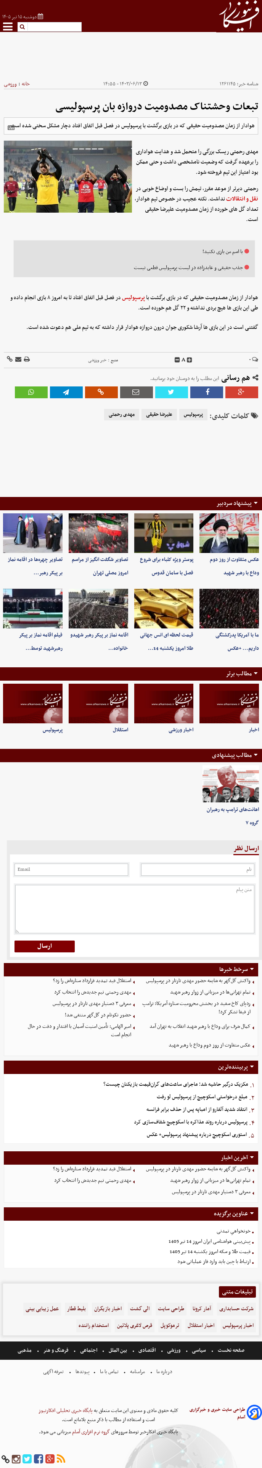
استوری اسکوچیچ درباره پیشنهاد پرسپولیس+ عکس (197, 1134)
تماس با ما (109, 1371)
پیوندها (82, 1371)
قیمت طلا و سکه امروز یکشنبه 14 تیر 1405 (210, 1251)
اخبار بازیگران (108, 1309)
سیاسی (199, 1350)
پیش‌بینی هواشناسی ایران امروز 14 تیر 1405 (210, 1241)
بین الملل (118, 1350)
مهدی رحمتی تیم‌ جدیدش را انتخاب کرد (92, 992)
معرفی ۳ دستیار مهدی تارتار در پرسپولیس (92, 1003)
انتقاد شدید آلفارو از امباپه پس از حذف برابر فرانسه (196, 1109)
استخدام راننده (94, 1325)
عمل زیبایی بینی (42, 1309)
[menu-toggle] (8, 26)
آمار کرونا (202, 1309)
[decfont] (177, 360)
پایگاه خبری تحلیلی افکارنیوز (66, 1410)
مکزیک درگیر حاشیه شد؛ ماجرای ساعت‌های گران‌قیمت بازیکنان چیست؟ (175, 1084)
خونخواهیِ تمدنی (234, 1231)
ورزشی (10, 84)
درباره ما (164, 1371)
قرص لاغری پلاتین (134, 1325)
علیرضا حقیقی (159, 414)
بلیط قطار (76, 1309)
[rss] (61, 1459)
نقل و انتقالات (242, 199)
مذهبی (25, 1350)
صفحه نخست (230, 1350)
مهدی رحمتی (122, 414)
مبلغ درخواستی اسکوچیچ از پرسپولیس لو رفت (202, 1097)
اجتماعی (88, 1350)
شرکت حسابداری (236, 1309)
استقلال (120, 730)
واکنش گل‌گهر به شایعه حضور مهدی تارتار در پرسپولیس (198, 980)
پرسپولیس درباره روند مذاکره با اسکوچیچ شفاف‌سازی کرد (191, 1122)
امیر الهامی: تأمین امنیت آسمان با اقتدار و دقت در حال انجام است (79, 1031)
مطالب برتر (239, 674)
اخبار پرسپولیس (238, 1325)
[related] (11, 128)
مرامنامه (137, 1371)
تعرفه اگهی (54, 1371)
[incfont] (189, 360)
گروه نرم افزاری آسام (90, 1432)
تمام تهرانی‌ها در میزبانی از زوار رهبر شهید (210, 992)
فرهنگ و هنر (56, 1350)
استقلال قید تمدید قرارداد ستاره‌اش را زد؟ (92, 980)
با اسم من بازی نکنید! (223, 251)
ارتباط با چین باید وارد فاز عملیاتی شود (214, 1261)
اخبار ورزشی (181, 730)
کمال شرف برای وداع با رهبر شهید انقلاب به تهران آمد (200, 1026)
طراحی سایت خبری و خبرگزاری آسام (217, 1413)
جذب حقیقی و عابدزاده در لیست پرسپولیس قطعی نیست (188, 267)
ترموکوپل (170, 1325)
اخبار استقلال (201, 1325)
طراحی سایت (171, 1309)
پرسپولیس (133, 298)
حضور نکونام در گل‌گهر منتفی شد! (98, 1015)
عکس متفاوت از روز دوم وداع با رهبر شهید (210, 1045)
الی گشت (139, 1309)
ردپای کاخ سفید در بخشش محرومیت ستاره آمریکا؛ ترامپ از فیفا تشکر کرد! (196, 1008)
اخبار (254, 730)
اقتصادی (147, 1350)
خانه (26, 84)
